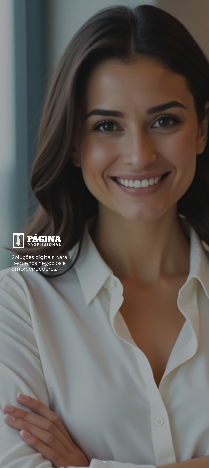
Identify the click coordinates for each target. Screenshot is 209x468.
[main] (40, 262)
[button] (104, 462)
